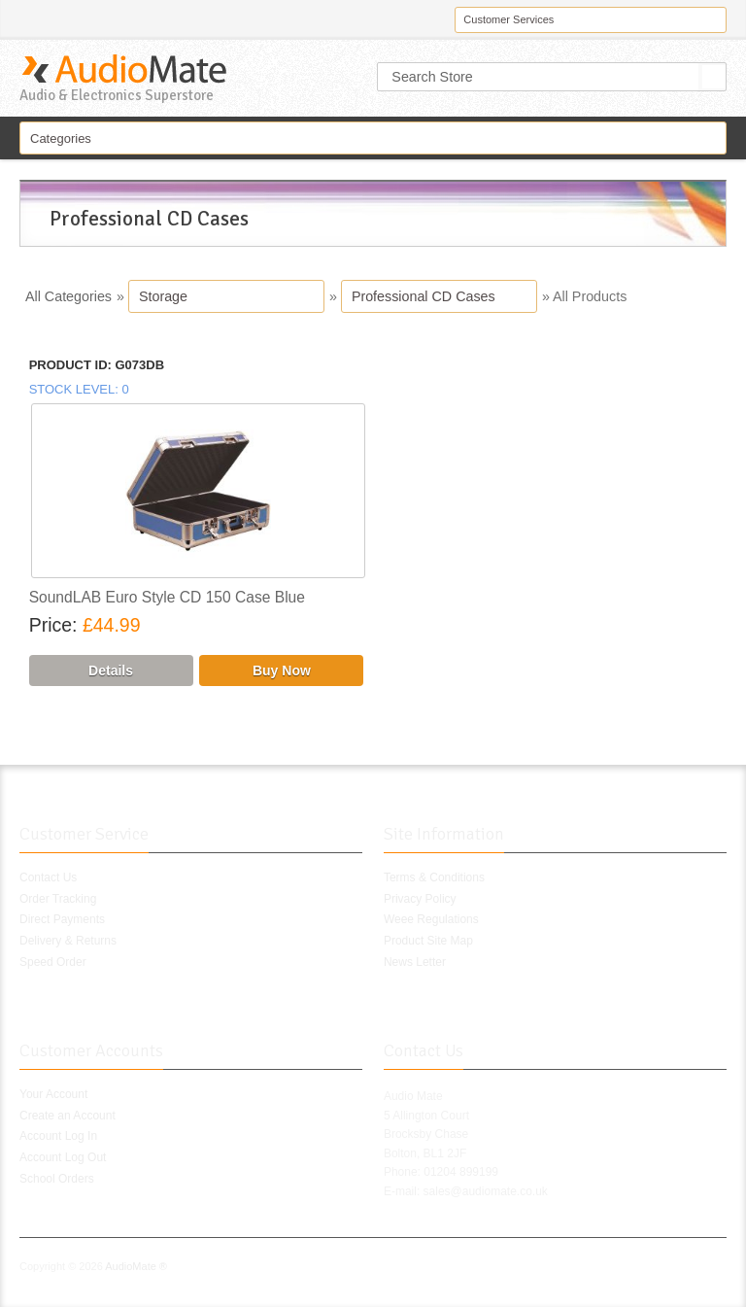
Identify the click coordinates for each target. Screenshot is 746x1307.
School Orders (56, 1179)
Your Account (53, 1094)
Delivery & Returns (68, 940)
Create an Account (67, 1115)
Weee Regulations (431, 919)
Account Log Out (62, 1157)
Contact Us (48, 877)
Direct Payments (62, 919)
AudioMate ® (136, 1266)
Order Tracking (57, 899)
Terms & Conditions (434, 877)
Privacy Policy (420, 899)
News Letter (415, 962)
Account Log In (58, 1136)
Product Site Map (428, 940)
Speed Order (52, 962)
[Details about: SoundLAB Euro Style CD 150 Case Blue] (111, 670)
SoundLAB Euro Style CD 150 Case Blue (167, 597)
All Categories (68, 296)
